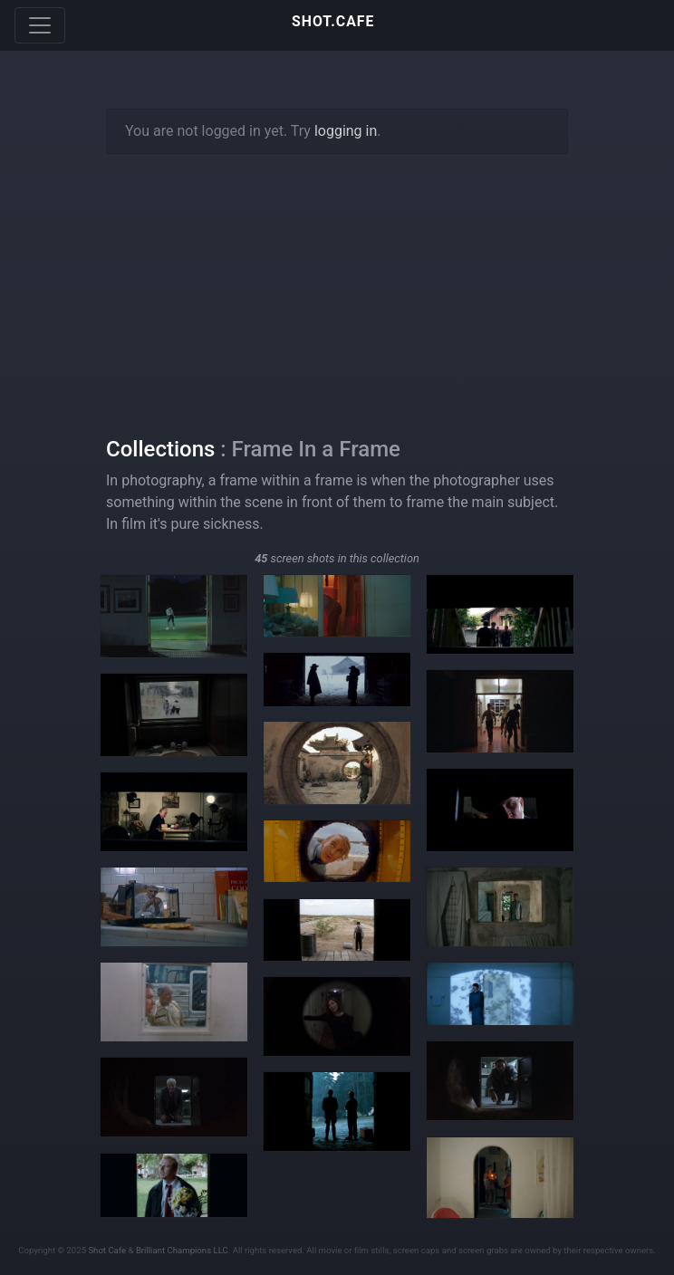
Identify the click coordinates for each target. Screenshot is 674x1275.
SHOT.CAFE (333, 21)
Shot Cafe (107, 1250)
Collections (160, 449)
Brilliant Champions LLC (182, 1250)
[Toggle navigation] (39, 25)
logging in (345, 130)
